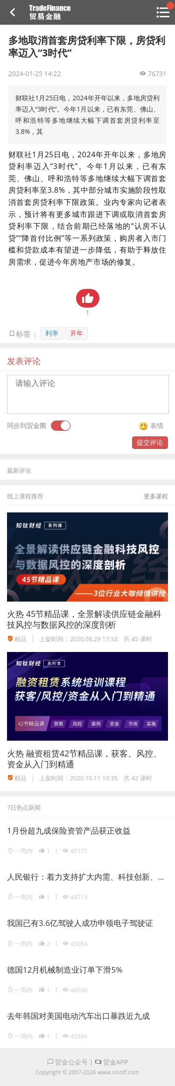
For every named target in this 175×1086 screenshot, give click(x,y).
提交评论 (150, 442)
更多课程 (156, 496)
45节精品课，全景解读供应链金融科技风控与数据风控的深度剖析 (84, 619)
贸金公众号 (67, 1062)
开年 (76, 333)
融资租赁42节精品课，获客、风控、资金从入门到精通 (84, 759)
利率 (51, 333)
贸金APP (111, 1062)
